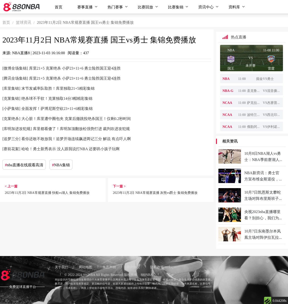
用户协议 (133, 266)
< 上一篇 (11, 186)
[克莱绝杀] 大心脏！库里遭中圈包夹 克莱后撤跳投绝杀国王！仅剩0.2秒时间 (66, 118)
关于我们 (61, 266)
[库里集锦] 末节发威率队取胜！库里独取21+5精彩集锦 (48, 88)
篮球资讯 (23, 22)
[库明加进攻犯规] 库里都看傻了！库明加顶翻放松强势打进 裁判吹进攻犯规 (66, 128)
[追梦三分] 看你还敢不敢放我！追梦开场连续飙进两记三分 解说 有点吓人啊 (66, 138)
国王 (231, 68)
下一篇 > (119, 186)
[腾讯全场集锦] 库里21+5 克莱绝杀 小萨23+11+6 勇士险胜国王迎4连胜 (61, 78)
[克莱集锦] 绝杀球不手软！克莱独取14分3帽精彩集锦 (47, 98)
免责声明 (109, 266)
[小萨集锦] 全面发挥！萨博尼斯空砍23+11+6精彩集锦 (47, 108)
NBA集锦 (61, 164)
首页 (58, 7)
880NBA (89, 274)
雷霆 (271, 68)
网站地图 (85, 266)
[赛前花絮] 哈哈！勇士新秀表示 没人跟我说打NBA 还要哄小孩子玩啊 (61, 148)
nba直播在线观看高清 (24, 164)
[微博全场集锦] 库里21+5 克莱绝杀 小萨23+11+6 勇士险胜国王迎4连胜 (61, 68)
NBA (231, 50)
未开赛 (251, 65)
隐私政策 (157, 266)
